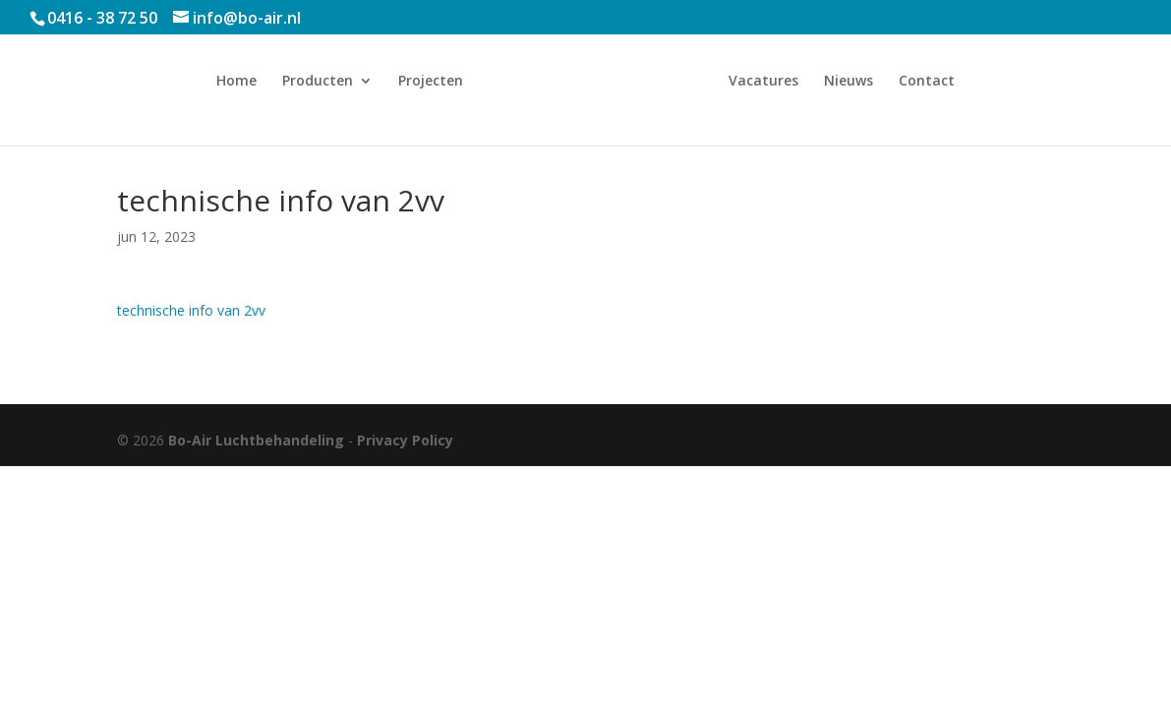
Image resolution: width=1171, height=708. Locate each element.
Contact (927, 81)
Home (236, 81)
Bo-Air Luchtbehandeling (256, 440)
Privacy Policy (405, 440)
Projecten (430, 81)
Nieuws (848, 81)
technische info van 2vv (191, 310)
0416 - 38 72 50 (102, 18)
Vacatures (763, 81)
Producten (317, 81)
